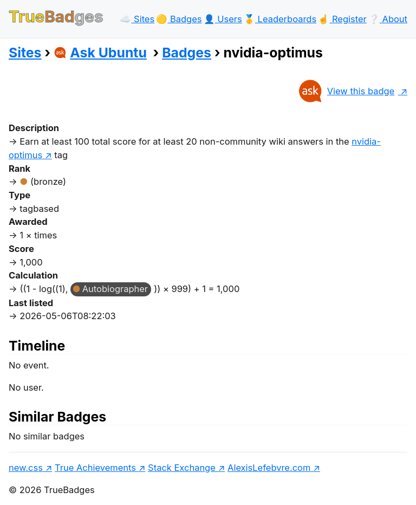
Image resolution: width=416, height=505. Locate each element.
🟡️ (179, 19)
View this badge (345, 91)
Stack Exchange (182, 467)
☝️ (342, 19)
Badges (186, 52)
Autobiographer (115, 288)
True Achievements (95, 467)
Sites (25, 52)
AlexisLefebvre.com (268, 467)
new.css (26, 467)
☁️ (137, 19)
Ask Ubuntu (100, 52)
